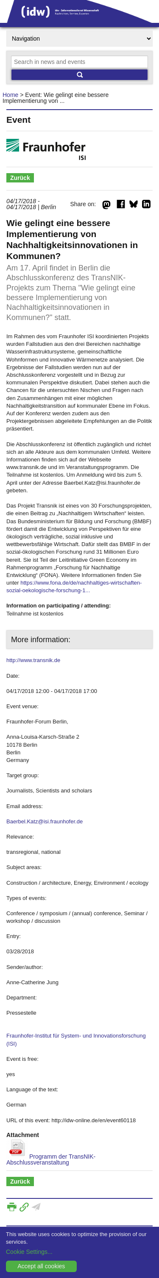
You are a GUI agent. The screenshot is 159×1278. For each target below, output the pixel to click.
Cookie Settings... (29, 1252)
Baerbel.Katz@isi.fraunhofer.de (44, 821)
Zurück (20, 177)
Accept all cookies (41, 1266)
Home (10, 94)
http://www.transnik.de (33, 660)
